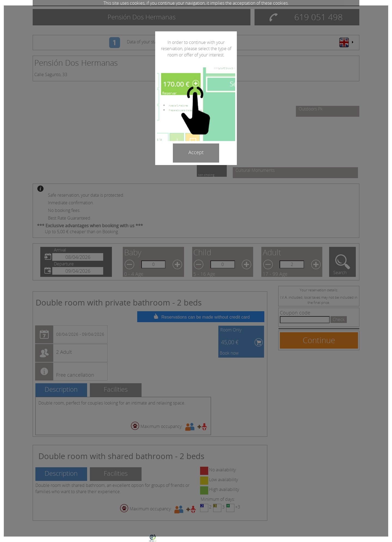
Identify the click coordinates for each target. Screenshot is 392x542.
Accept (196, 152)
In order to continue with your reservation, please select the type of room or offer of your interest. (196, 48)
